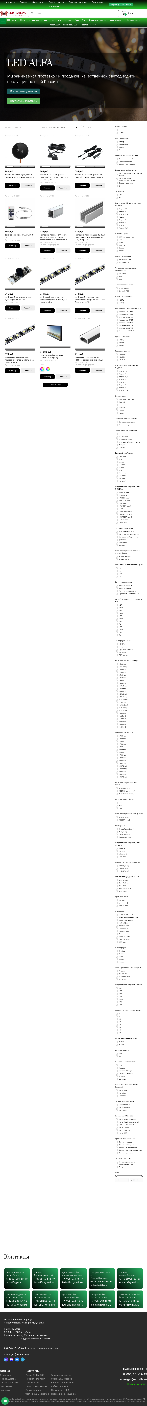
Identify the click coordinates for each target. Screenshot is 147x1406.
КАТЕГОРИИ (33, 1371)
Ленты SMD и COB (35, 1375)
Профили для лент (35, 1379)
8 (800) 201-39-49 (121, 4)
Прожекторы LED (60, 1390)
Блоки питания (33, 1390)
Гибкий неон (32, 1382)
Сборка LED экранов (61, 1379)
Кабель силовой (59, 1386)
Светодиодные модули (37, 1394)
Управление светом (61, 1375)
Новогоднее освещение (63, 1394)
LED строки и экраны (36, 1386)
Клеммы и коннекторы (62, 1382)
